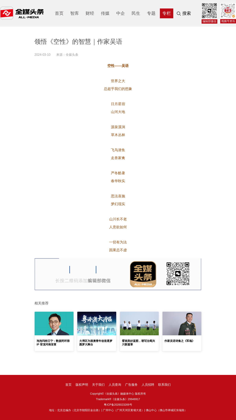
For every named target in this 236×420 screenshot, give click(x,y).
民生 (136, 13)
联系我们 (164, 384)
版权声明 (82, 384)
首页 (59, 13)
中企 (120, 13)
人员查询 (115, 384)
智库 (74, 13)
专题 (151, 13)
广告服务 (131, 384)
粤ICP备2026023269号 (118, 404)
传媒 (105, 13)
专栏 (166, 13)
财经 (90, 13)
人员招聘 (148, 384)
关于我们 (98, 384)
